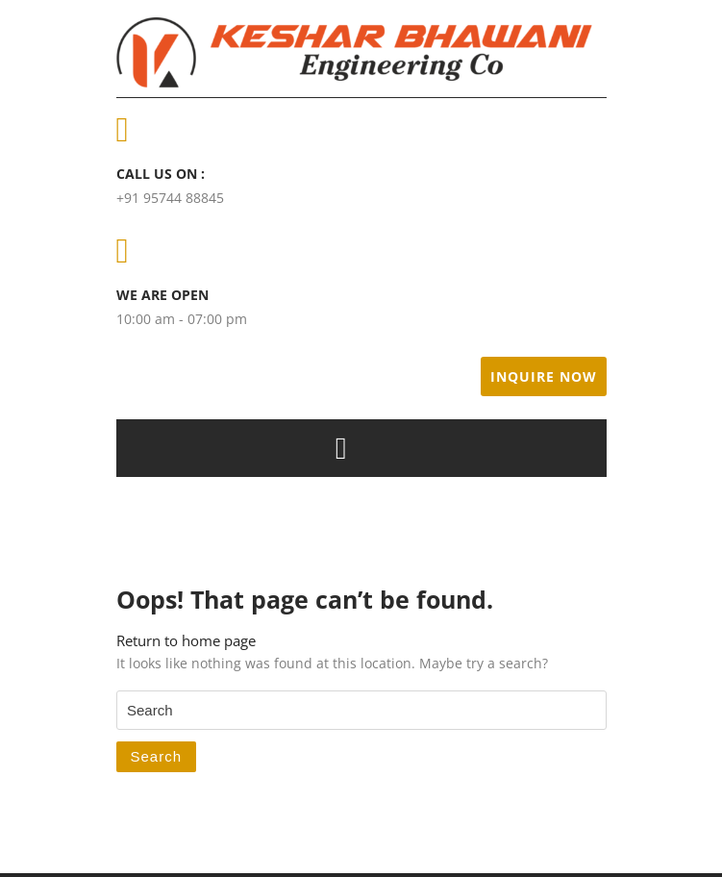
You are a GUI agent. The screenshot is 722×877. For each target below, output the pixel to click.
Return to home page (186, 640)
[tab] (341, 448)
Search (157, 756)
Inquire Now (543, 376)
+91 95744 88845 (170, 197)
